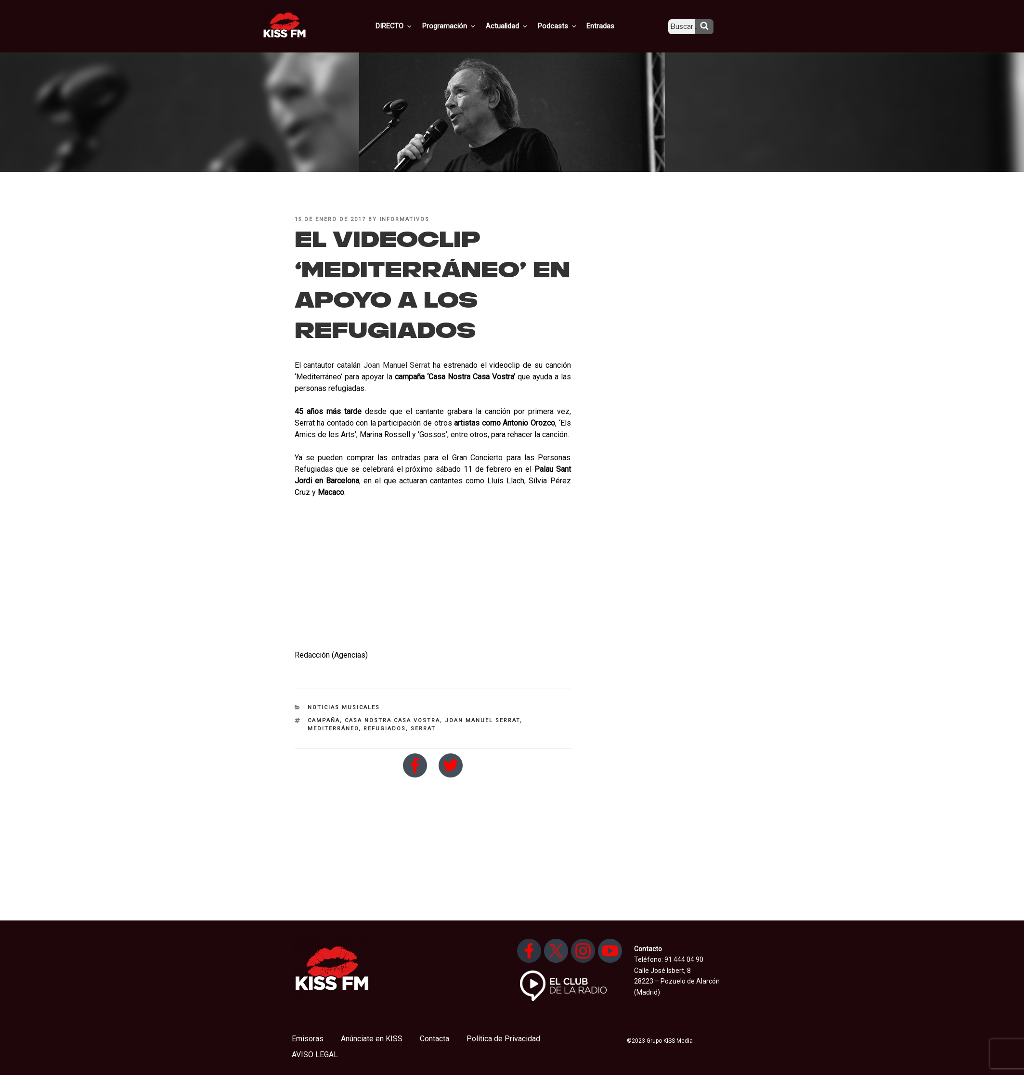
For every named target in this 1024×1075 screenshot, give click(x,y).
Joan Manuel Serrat (396, 365)
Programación (462, 25)
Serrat (423, 728)
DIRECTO (409, 25)
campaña (324, 720)
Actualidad (518, 25)
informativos (405, 219)
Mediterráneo (333, 728)
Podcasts (566, 25)
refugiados (384, 728)
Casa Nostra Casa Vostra (392, 720)
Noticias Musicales (344, 707)
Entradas (608, 25)
